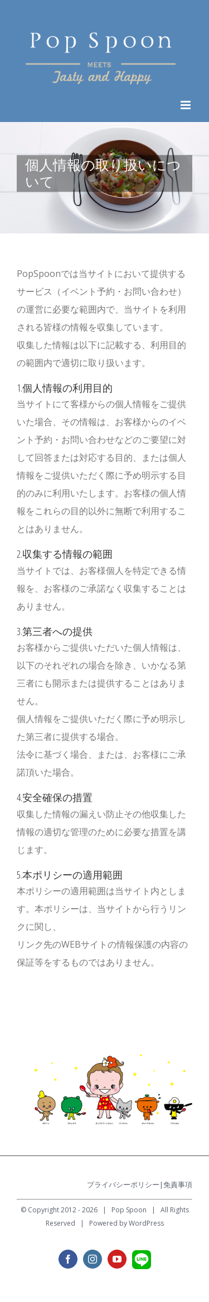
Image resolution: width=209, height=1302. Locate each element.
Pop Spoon (129, 1210)
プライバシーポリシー (123, 1184)
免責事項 (177, 1184)
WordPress (146, 1223)
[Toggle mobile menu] (186, 105)
